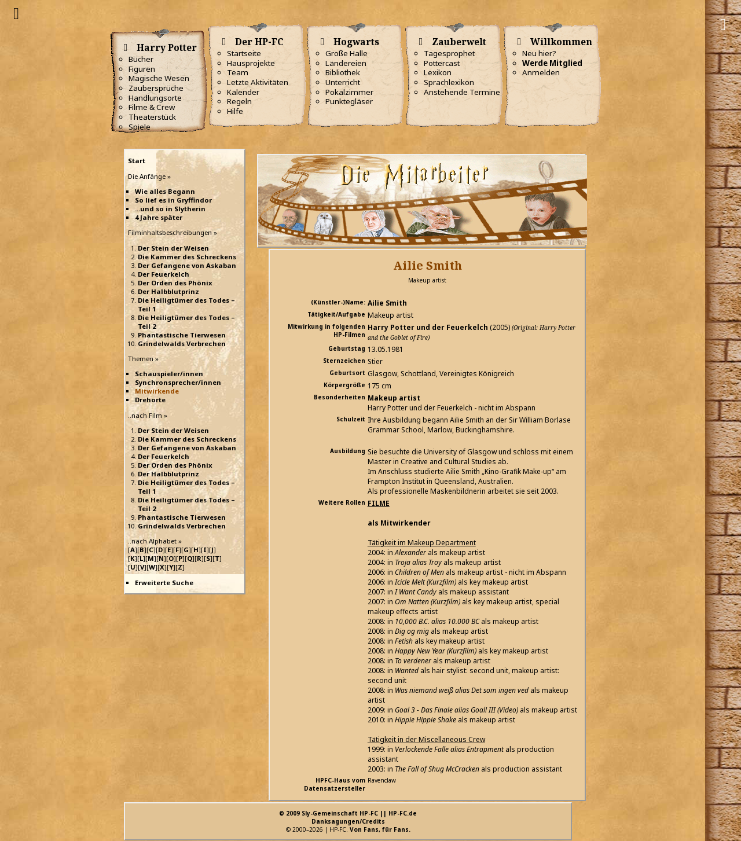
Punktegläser (349, 101)
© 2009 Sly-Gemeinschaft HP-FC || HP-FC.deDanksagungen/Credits (348, 817)
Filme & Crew (152, 107)
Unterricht (342, 82)
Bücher (141, 59)
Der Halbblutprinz (168, 291)
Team (237, 72)
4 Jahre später (158, 217)
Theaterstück (152, 117)
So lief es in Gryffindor (173, 200)
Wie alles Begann (165, 191)
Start (136, 160)
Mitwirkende (157, 391)
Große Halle (346, 53)
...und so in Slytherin (170, 208)
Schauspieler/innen (169, 373)
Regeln (239, 101)
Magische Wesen (159, 78)
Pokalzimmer (349, 92)
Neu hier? (539, 53)
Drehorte (150, 399)
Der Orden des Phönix (175, 282)
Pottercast (442, 63)
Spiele (140, 127)
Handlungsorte (155, 98)
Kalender (243, 92)
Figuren (142, 69)
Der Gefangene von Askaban (187, 265)
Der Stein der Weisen (173, 248)
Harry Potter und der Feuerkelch (428, 327)
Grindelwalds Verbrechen (182, 343)
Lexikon (438, 72)
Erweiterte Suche (164, 582)
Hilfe (235, 111)
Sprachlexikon (449, 82)
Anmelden (541, 72)
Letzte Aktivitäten (257, 82)
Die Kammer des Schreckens (187, 256)
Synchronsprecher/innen (178, 382)
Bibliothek (342, 72)
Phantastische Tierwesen (182, 334)
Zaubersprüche (156, 88)
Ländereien (345, 63)
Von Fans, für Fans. (380, 829)
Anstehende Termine (462, 92)
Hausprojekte (251, 63)
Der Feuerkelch (163, 274)
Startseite (244, 53)
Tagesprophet (449, 53)
